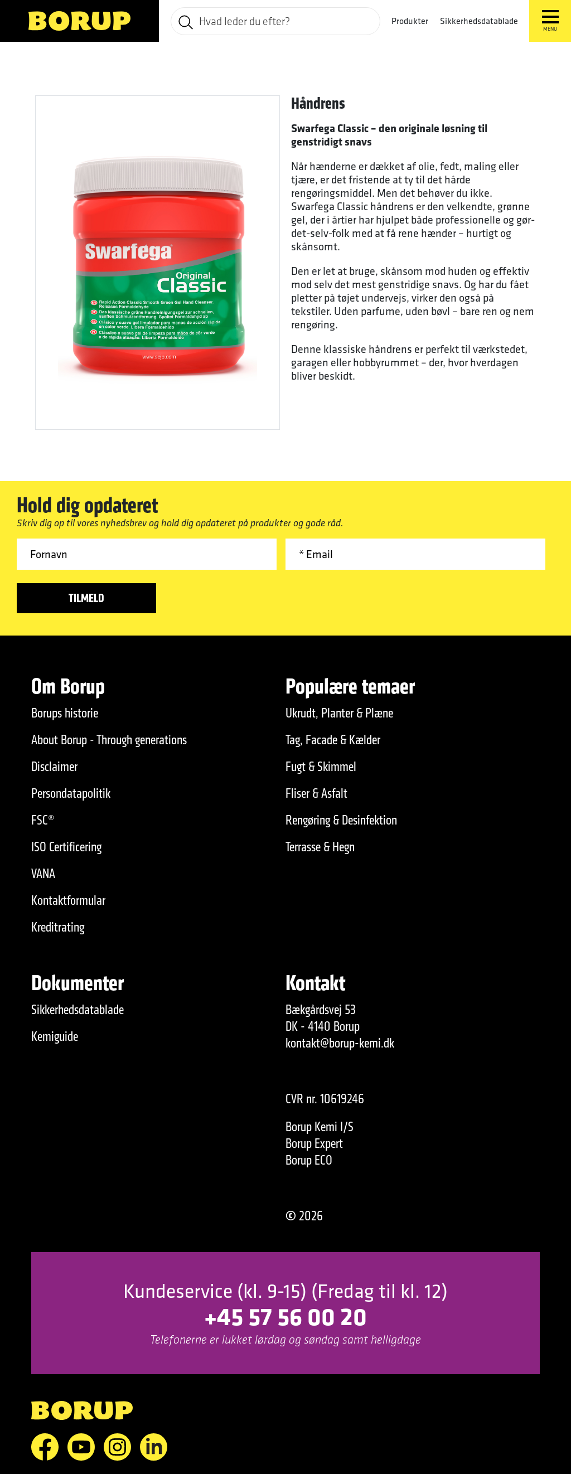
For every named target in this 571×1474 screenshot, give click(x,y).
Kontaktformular (68, 900)
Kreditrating (57, 927)
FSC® (43, 820)
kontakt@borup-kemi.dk (340, 1043)
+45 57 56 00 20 (285, 1316)
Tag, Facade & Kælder (333, 739)
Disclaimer (54, 766)
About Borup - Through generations (109, 739)
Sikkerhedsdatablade (479, 20)
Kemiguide (54, 1036)
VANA (43, 873)
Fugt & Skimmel (321, 766)
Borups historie (64, 713)
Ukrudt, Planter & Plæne (339, 713)
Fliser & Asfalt (316, 793)
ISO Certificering (66, 846)
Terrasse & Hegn (320, 846)
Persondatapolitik (70, 793)
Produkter (409, 21)
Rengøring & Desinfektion (341, 820)
